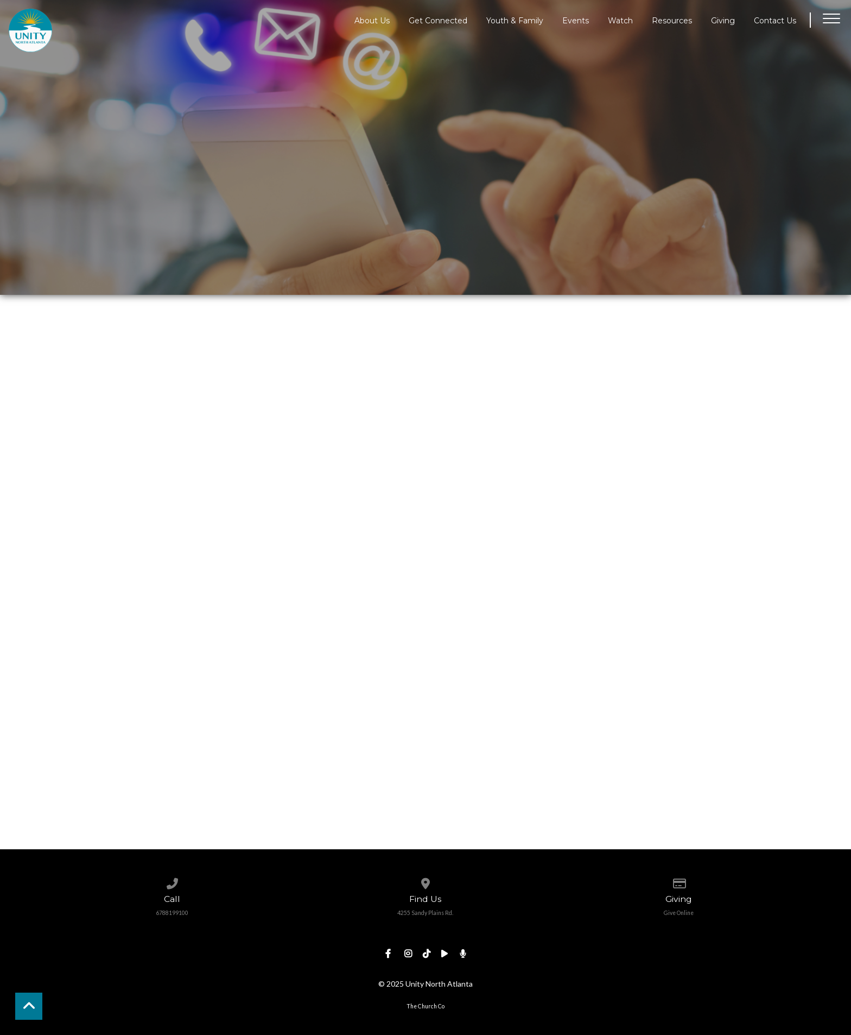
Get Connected (438, 20)
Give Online (679, 913)
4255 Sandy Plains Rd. (425, 913)
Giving (723, 20)
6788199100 (172, 913)
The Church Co (425, 1006)
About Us (372, 20)
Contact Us (775, 20)
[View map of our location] (425, 881)
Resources (672, 20)
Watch (620, 20)
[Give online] (679, 881)
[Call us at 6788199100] (172, 881)
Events (575, 20)
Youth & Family (514, 20)
